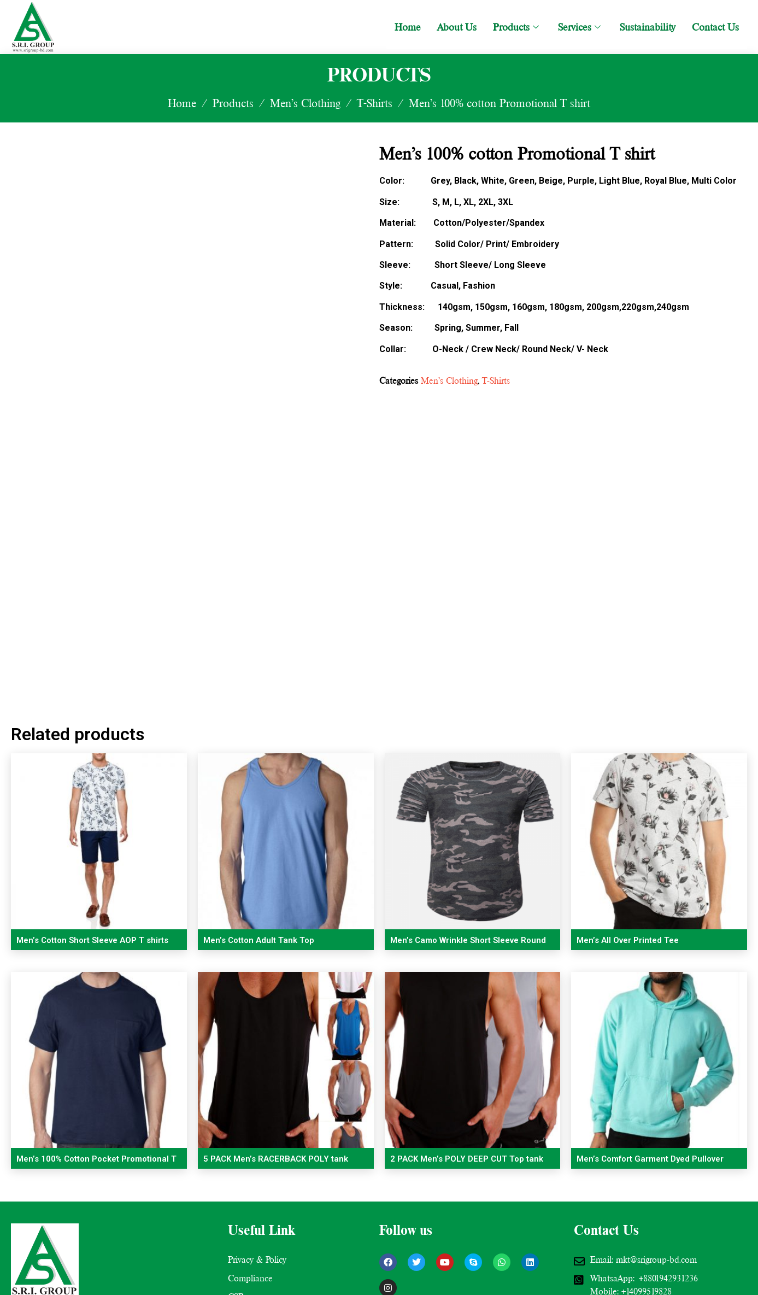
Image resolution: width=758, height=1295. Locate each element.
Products (517, 27)
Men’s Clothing (305, 103)
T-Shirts (374, 103)
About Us (457, 27)
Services (580, 27)
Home (408, 27)
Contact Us (715, 27)
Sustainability (647, 27)
